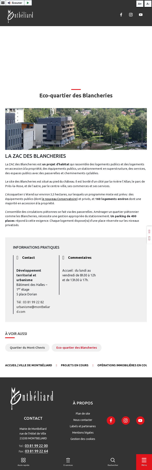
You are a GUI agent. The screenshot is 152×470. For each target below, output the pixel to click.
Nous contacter (82, 419)
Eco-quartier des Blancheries (76, 347)
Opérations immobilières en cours (124, 365)
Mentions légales (83, 432)
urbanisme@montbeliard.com (33, 309)
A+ (140, 3)
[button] (16, 3)
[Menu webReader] (3, 3)
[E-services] (68, 462)
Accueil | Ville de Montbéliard (28, 365)
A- (148, 3)
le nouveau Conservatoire (59, 199)
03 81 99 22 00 (36, 446)
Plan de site (83, 413)
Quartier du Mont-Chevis (27, 347)
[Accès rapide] (23, 462)
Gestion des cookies (82, 439)
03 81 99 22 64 (36, 451)
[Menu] (144, 462)
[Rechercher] (113, 462)
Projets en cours (74, 365)
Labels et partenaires (83, 426)
